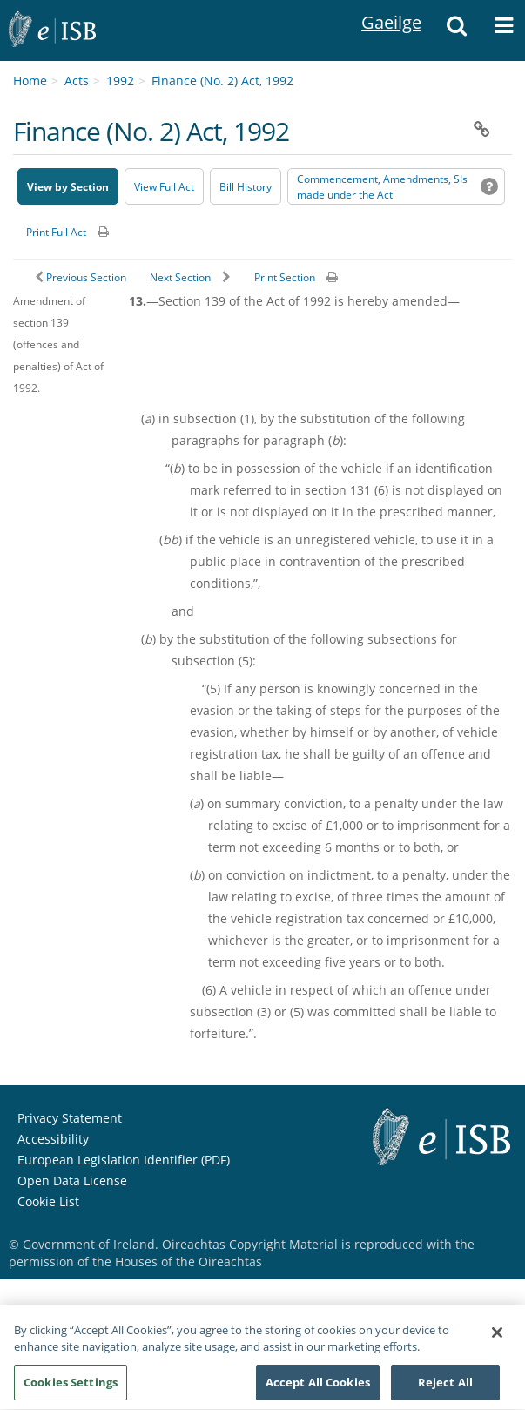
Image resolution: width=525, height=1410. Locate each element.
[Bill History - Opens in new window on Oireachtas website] (245, 186)
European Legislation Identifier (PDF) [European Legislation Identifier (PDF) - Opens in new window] (123, 1159)
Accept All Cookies (318, 1390)
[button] (456, 30)
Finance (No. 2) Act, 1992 (222, 80)
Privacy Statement (69, 1118)
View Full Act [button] (164, 186)
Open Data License (72, 1180)
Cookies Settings (71, 1390)
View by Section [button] (68, 186)
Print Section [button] (284, 277)
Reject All (445, 1390)
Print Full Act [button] (56, 232)
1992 (120, 80)
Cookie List (48, 1201)
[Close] (497, 1340)
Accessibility (53, 1138)
